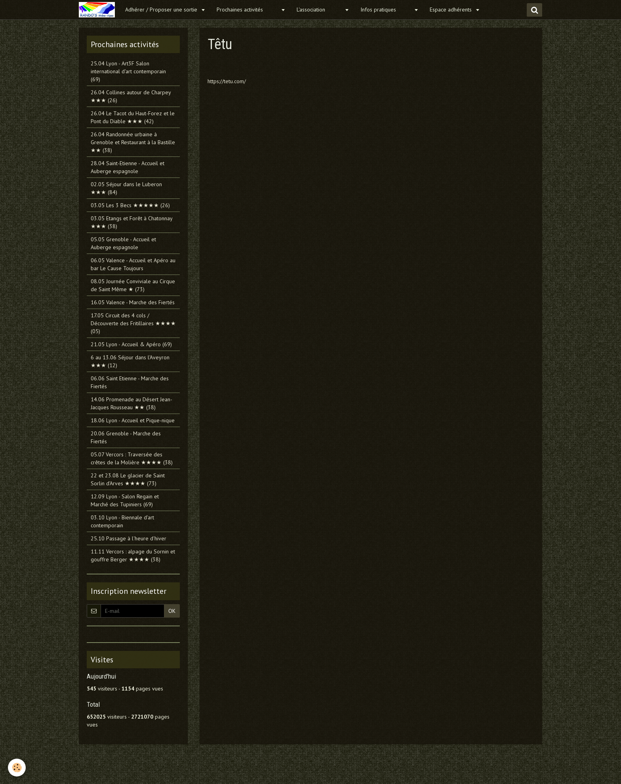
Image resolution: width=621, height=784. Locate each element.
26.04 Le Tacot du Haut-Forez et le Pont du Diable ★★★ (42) (133, 117)
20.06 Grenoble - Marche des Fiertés (126, 437)
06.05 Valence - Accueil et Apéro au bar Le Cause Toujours (133, 264)
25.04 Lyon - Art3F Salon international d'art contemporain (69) (128, 71)
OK (171, 610)
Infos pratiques (386, 9)
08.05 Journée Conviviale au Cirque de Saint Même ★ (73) (133, 285)
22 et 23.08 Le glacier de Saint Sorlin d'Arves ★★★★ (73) (128, 479)
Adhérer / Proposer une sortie (162, 9)
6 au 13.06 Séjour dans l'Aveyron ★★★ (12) (130, 361)
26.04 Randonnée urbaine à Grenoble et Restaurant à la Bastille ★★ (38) (133, 142)
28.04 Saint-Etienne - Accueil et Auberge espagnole (127, 167)
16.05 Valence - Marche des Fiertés (133, 302)
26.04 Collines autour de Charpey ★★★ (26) (131, 96)
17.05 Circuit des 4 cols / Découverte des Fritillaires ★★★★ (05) (133, 323)
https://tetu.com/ (227, 81)
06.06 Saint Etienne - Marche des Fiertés (130, 382)
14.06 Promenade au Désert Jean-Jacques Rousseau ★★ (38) (131, 403)
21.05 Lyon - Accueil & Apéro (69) (131, 344)
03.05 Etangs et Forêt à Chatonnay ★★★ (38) (131, 222)
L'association (320, 9)
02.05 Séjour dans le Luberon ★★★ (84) (126, 188)
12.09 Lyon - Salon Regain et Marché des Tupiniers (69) (125, 500)
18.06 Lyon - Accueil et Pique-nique (133, 420)
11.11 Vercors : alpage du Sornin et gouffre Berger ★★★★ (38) (133, 555)
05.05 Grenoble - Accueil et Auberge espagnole (123, 243)
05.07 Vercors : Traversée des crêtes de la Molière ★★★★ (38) (132, 458)
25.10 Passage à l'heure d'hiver (128, 538)
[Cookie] (17, 767)
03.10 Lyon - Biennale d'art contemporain (122, 521)
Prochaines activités (248, 9)
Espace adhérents (451, 9)
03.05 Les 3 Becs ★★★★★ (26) (130, 205)
